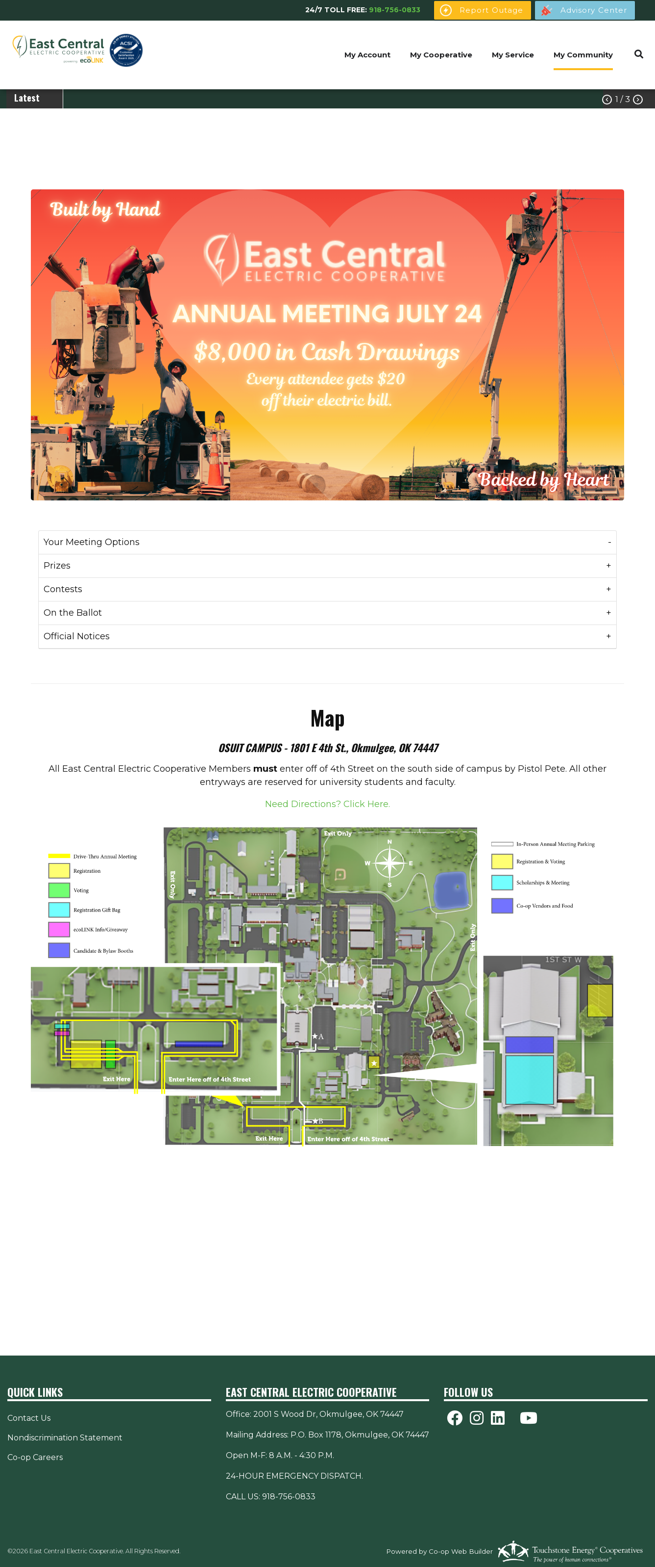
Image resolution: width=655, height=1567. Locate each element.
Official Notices (77, 636)
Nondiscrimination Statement (64, 1437)
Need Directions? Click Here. (327, 804)
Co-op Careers (35, 1457)
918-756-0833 (394, 9)
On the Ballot (73, 612)
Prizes (57, 565)
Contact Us (28, 1418)
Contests (63, 589)
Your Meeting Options (92, 542)
